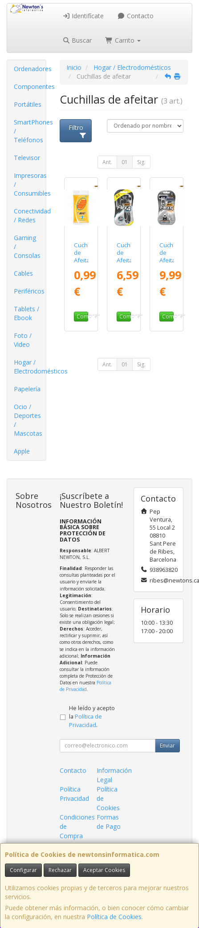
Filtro (78, 130)
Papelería (27, 389)
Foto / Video (23, 340)
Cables (23, 273)
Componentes (30, 86)
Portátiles (27, 104)
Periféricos (29, 291)
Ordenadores (30, 68)
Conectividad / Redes (30, 215)
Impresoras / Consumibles (30, 184)
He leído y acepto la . (92, 716)
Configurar (23, 870)
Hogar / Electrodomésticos (30, 366)
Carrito (123, 40)
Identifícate (83, 16)
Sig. (141, 162)
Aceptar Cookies (104, 870)
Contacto (135, 16)
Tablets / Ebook (26, 313)
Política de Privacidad (85, 685)
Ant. (107, 162)
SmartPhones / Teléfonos (30, 131)
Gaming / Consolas (27, 246)
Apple (22, 451)
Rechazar (60, 870)
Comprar (82, 316)
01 (125, 162)
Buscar (77, 40)
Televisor (27, 157)
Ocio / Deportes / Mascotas (28, 420)
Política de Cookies (114, 916)
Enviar (167, 745)
